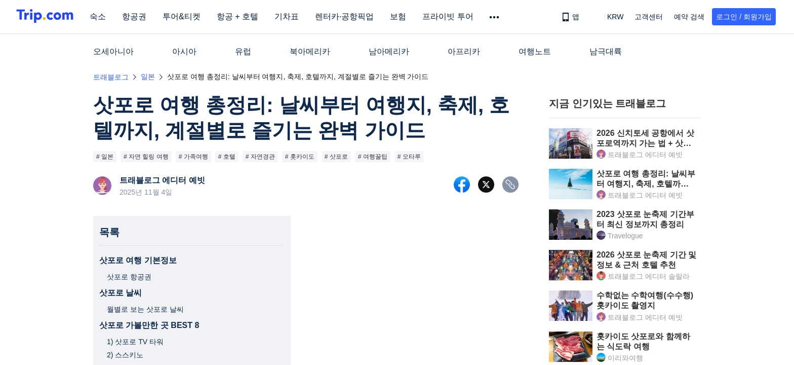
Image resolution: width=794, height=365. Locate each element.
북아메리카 (310, 51)
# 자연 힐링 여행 (146, 156)
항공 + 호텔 (243, 16)
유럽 (243, 51)
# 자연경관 (260, 156)
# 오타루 (409, 156)
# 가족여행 (193, 156)
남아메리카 (389, 51)
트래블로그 (111, 77)
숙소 (103, 16)
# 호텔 (226, 156)
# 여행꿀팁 (372, 156)
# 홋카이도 (299, 156)
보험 (403, 16)
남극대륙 (605, 51)
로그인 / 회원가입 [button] (744, 17)
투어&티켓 (187, 16)
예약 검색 (689, 17)
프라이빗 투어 (453, 16)
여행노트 (535, 51)
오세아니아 (113, 51)
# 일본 (104, 156)
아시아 (184, 51)
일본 (148, 76)
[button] (608, 16)
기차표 (292, 16)
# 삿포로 (336, 156)
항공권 (140, 16)
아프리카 (464, 51)
